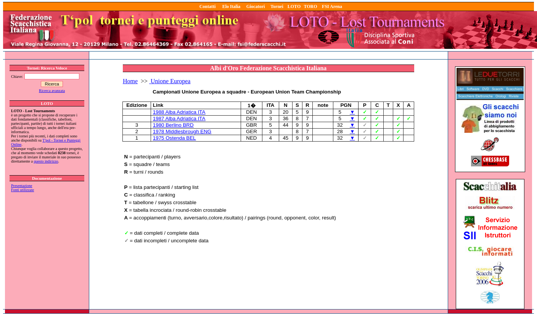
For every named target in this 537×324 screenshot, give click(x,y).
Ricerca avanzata (52, 91)
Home (130, 81)
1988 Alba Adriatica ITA (179, 112)
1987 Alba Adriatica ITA (179, 118)
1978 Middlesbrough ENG (182, 131)
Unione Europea (169, 81)
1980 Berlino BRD (173, 125)
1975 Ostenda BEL (174, 138)
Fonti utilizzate (22, 190)
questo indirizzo (46, 161)
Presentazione (21, 186)
